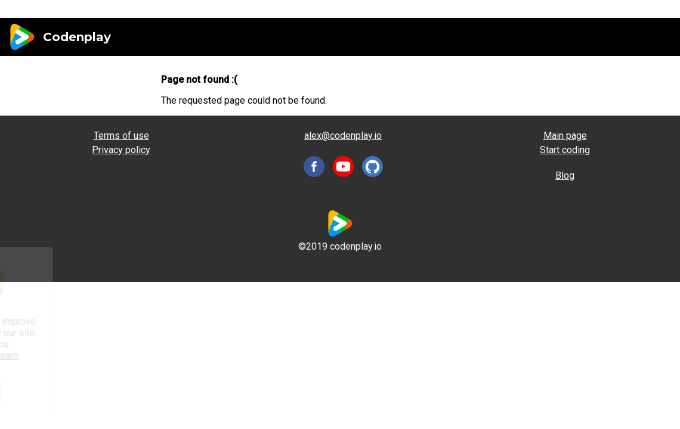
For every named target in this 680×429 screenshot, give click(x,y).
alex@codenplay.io (343, 135)
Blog (564, 175)
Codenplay (77, 37)
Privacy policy (121, 150)
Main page (565, 135)
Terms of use (121, 135)
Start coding (565, 150)
